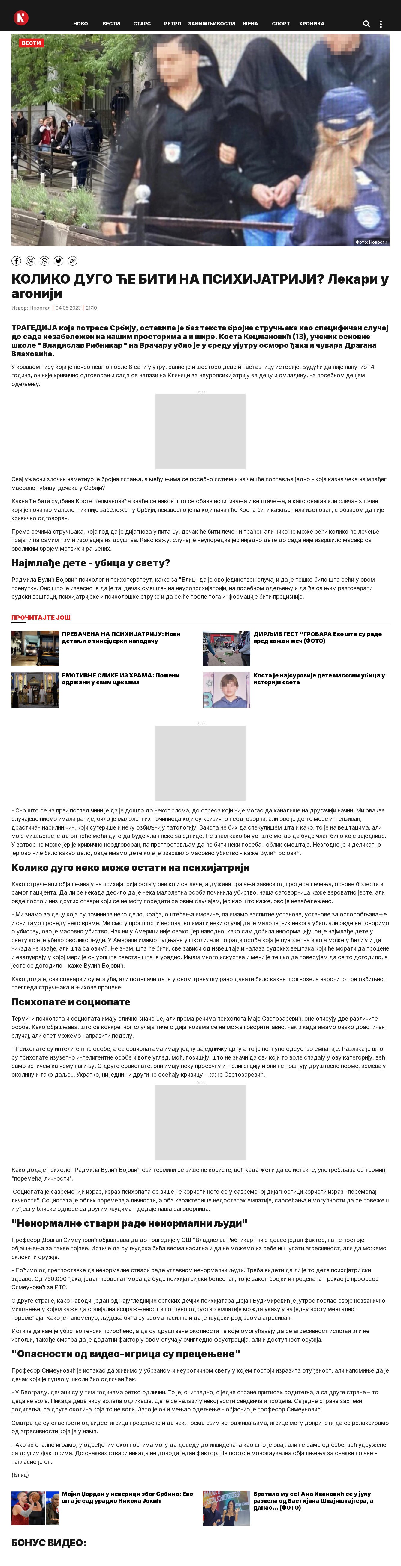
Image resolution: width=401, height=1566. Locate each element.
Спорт (281, 24)
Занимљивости (211, 24)
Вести (111, 24)
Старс (142, 24)
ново (80, 24)
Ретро (172, 24)
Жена (250, 24)
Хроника (311, 24)
